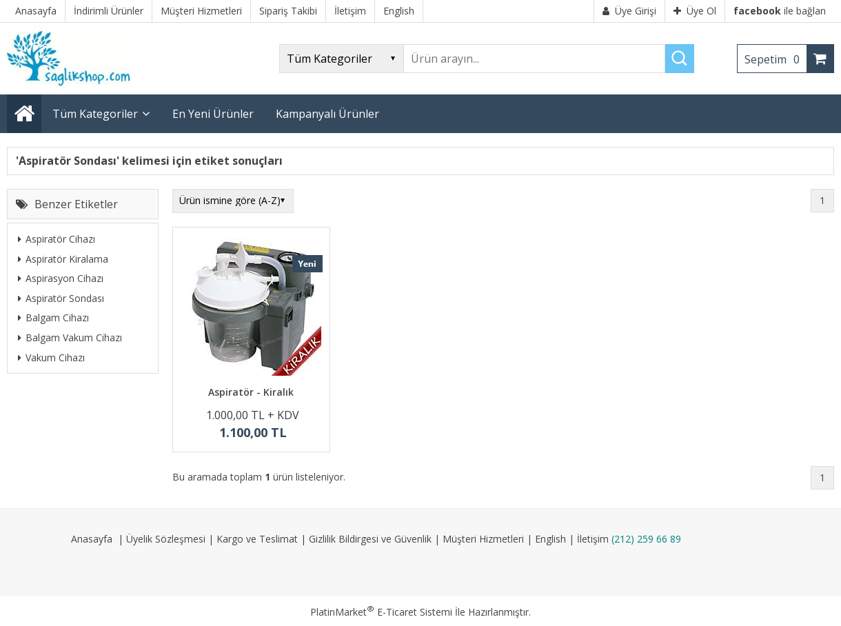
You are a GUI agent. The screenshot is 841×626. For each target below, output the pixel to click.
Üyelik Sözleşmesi (165, 538)
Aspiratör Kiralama (63, 258)
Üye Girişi (629, 10)
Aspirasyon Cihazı (60, 278)
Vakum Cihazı (51, 357)
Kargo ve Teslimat (257, 538)
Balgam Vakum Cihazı (70, 337)
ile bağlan (779, 10)
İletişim (593, 538)
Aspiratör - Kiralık (251, 391)
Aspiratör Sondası (61, 298)
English (550, 538)
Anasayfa (91, 538)
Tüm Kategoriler (95, 113)
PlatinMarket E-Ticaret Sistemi (381, 611)
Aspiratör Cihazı (56, 238)
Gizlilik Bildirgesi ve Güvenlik (370, 538)
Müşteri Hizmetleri (483, 538)
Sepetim (775, 59)
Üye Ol (694, 10)
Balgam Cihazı (53, 317)
